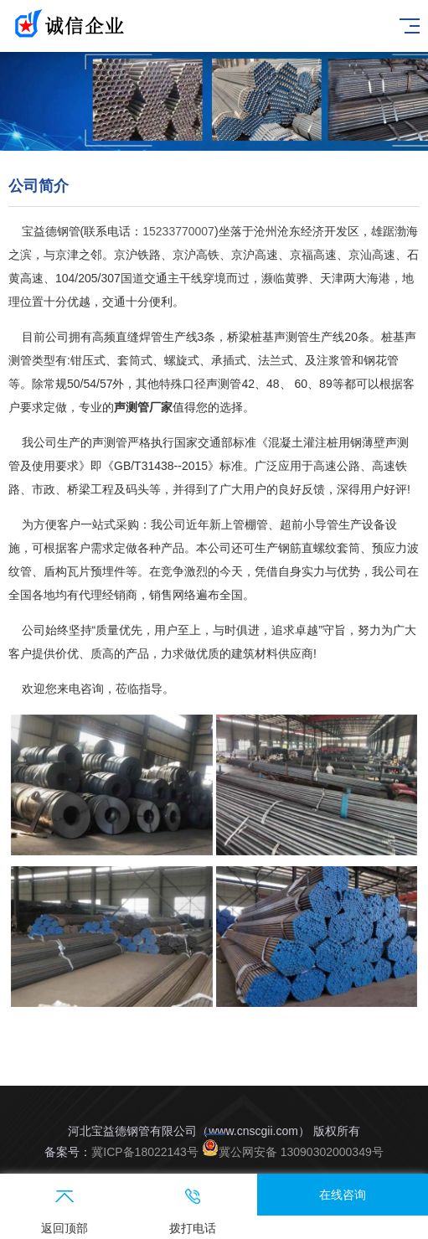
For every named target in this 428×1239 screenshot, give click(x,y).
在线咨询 (342, 1194)
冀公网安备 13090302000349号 (293, 1152)
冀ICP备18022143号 (145, 1152)
